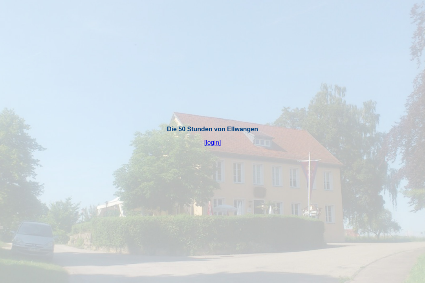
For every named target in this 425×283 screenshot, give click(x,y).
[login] (212, 142)
